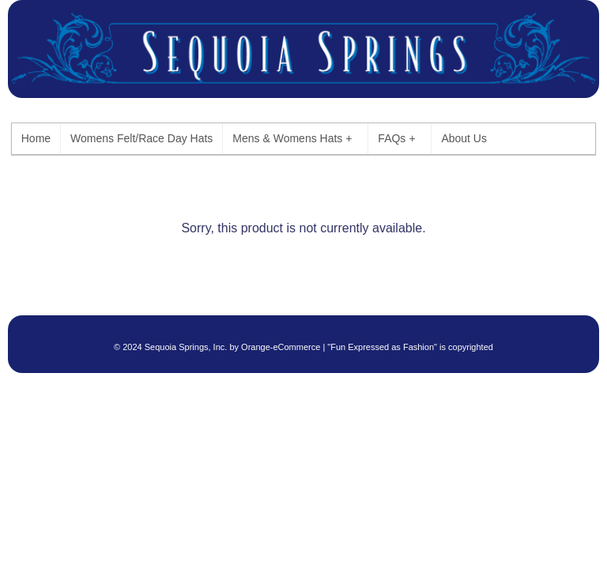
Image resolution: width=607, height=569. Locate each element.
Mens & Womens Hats (292, 138)
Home (36, 138)
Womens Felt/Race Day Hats (141, 138)
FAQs (396, 138)
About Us (464, 138)
